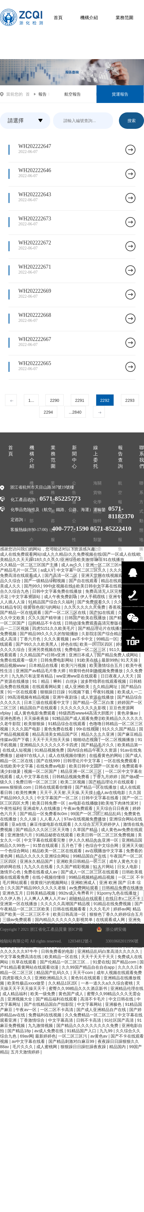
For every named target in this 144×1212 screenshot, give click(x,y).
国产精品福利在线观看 (57, 999)
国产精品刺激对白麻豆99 (71, 1041)
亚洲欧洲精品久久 (52, 977)
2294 (48, 412)
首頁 (58, 17)
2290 (54, 400)
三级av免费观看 (17, 919)
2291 (79, 400)
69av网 (26, 1036)
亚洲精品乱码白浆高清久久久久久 (108, 951)
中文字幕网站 (90, 1004)
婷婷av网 (121, 909)
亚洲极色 (114, 1004)
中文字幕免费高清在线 (21, 956)
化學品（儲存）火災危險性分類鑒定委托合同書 (97, 746)
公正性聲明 (74, 539)
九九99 (106, 1030)
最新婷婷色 (45, 1036)
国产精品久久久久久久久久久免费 (88, 1025)
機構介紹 (89, 17)
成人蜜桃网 (47, 1046)
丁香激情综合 (33, 1020)
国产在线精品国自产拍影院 (49, 1004)
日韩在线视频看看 (70, 909)
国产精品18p (19, 1030)
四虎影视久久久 (17, 977)
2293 (130, 400)
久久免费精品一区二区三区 (90, 1015)
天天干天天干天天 (98, 956)
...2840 (75, 412)
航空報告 (72, 94)
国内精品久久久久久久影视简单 (64, 919)
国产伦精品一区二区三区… (65, 962)
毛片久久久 (23, 1046)
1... (31, 400)
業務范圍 (124, 17)
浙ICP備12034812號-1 (80, 935)
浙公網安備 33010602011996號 (122, 935)
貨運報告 (120, 94)
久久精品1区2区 (63, 983)
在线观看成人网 (111, 919)
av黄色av (99, 1036)
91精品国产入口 (82, 1030)
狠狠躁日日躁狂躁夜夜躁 (83, 1046)
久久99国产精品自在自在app (89, 967)
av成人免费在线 (49, 1030)
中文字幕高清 (61, 1020)
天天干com (83, 972)
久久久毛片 (100, 909)
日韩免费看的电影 (58, 951)
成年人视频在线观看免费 (119, 972)
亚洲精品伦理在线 (126, 988)
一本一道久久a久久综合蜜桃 (107, 983)
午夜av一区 (27, 1009)
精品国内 (118, 1046)
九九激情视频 (41, 1025)
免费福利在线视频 (45, 1015)
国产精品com (124, 962)
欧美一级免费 (43, 993)
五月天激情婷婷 (26, 1052)
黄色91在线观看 (86, 977)
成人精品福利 (15, 993)
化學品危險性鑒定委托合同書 (97, 605)
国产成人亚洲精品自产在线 (101, 1009)
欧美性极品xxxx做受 (26, 983)
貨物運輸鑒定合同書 (97, 859)
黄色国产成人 (71, 993)
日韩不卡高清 (89, 1020)
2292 (104, 400)
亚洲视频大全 (20, 999)
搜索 (131, 120)
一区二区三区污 (73, 1036)
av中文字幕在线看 (29, 1041)
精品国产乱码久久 (53, 972)
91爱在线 (101, 962)
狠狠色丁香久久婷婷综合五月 (116, 914)
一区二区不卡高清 (57, 1009)
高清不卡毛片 (93, 999)
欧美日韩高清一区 (70, 914)
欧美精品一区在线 (62, 956)
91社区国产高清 (119, 1020)
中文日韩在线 (122, 999)
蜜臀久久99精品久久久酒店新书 (78, 988)
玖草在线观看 (24, 962)
